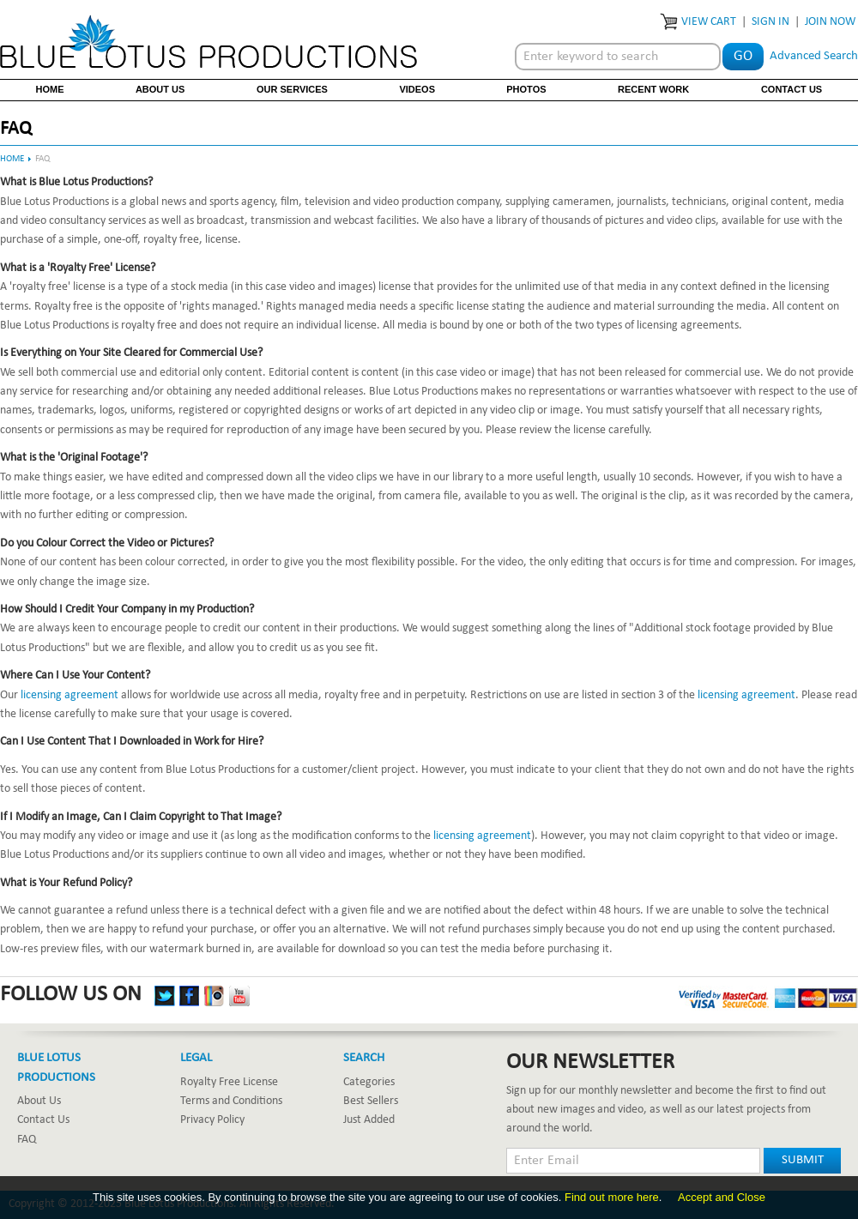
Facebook (189, 996)
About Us (160, 89)
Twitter (164, 996)
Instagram (214, 996)
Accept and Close (721, 1197)
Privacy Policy (212, 1119)
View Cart (708, 21)
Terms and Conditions (231, 1101)
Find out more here (612, 1197)
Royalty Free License (229, 1082)
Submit (803, 1160)
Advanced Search (814, 56)
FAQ (26, 1139)
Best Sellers (370, 1101)
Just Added (369, 1119)
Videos (417, 89)
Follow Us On (71, 995)
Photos (526, 89)
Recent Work (653, 89)
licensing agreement (69, 695)
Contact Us (791, 89)
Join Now (830, 21)
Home (50, 89)
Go (743, 56)
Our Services (292, 89)
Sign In (770, 21)
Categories (369, 1082)
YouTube (239, 996)
